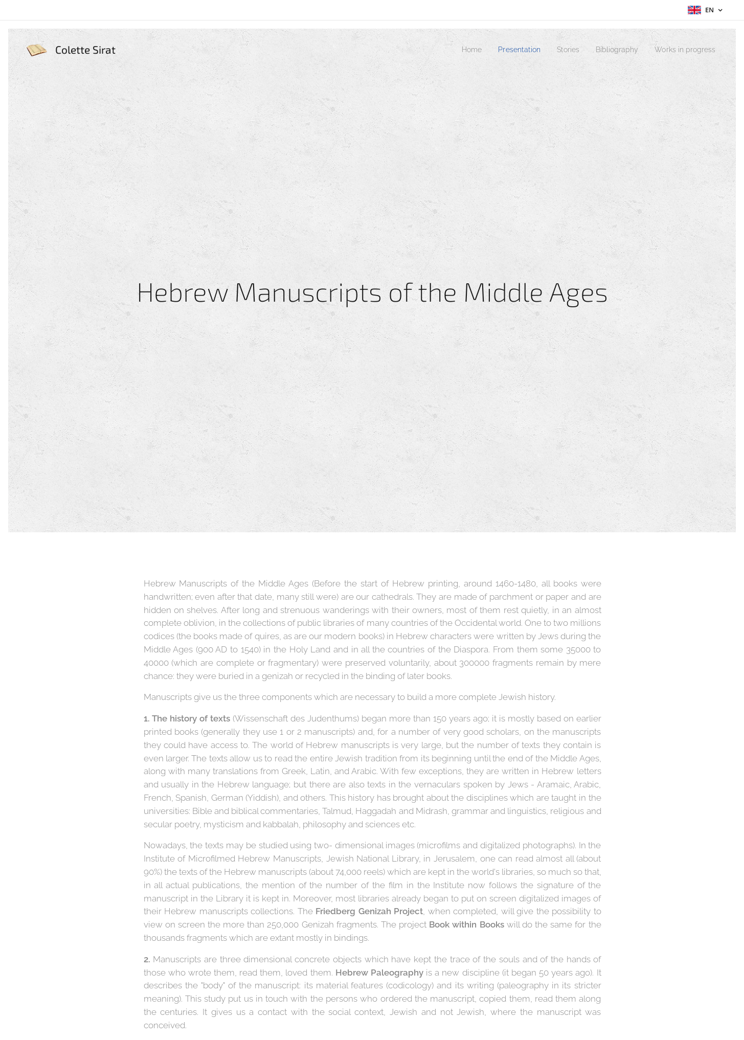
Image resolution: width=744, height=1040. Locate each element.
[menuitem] (453, 49)
